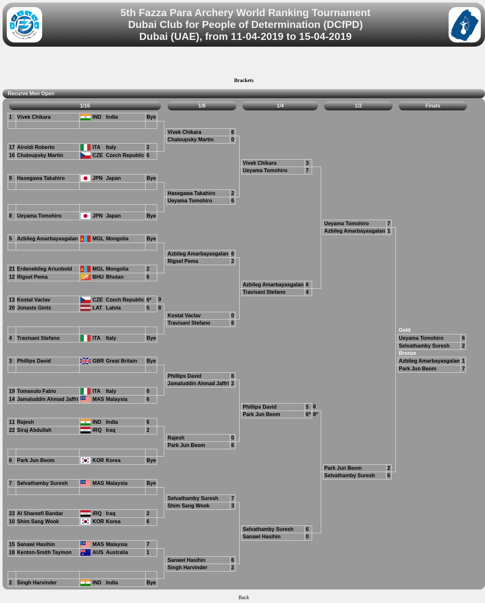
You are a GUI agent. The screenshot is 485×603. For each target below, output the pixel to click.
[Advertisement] (244, 63)
